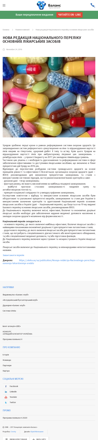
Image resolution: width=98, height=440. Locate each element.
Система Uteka (9, 311)
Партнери (7, 366)
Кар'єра (6, 371)
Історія (6, 355)
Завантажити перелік (13, 255)
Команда (7, 360)
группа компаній (49, 5)
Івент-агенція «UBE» (12, 326)
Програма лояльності (12, 339)
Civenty (13, 432)
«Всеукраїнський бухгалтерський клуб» (20, 300)
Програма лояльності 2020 (15, 418)
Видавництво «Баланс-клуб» (16, 295)
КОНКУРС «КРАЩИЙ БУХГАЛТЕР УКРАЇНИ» (17, 333)
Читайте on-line (69, 15)
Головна (6, 30)
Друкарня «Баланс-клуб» (14, 305)
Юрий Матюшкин (37, 432)
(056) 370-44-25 (92, 5)
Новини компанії (22, 30)
